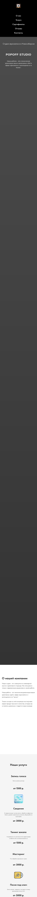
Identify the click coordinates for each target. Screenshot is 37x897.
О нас (18, 16)
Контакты (18, 33)
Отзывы (18, 28)
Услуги (18, 20)
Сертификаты (18, 24)
